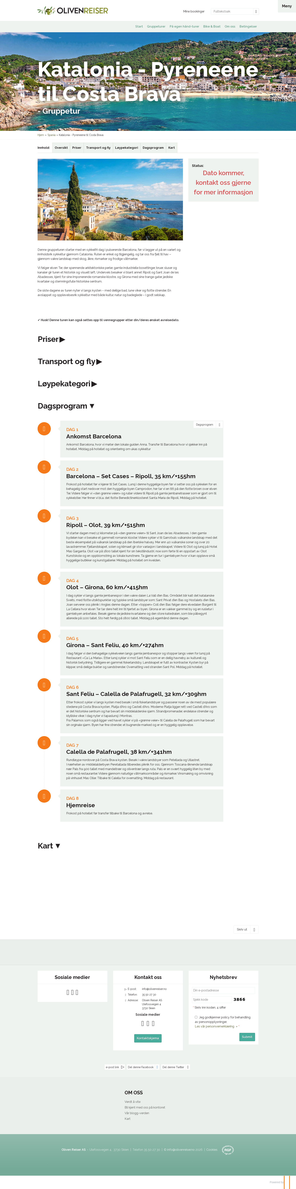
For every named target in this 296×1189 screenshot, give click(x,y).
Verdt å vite (132, 1102)
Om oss (230, 26)
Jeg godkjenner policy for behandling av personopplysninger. (223, 1022)
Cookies (211, 1149)
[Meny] (287, 6)
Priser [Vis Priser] (76, 148)
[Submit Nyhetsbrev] (247, 1037)
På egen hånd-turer (184, 26)
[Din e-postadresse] (223, 990)
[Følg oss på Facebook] (68, 992)
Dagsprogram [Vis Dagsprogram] (153, 148)
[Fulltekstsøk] (232, 11)
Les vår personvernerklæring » (216, 1026)
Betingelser (248, 26)
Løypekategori (64, 383)
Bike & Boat (211, 26)
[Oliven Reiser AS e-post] (181, 1149)
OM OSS (134, 1092)
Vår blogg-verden (137, 1113)
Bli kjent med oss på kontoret (145, 1107)
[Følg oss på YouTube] (72, 992)
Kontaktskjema (148, 1038)
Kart (45, 845)
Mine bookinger (193, 11)
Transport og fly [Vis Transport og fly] (98, 148)
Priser (48, 339)
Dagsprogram (62, 405)
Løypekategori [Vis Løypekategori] (126, 148)
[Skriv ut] (246, 929)
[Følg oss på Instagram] (77, 992)
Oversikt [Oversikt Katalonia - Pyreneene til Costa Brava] (61, 148)
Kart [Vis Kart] (171, 148)
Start (139, 26)
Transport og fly (66, 361)
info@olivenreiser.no (154, 988)
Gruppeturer (156, 26)
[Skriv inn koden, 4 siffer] (212, 999)
